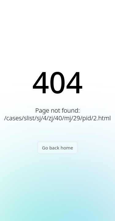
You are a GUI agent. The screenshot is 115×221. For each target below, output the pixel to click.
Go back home (57, 148)
